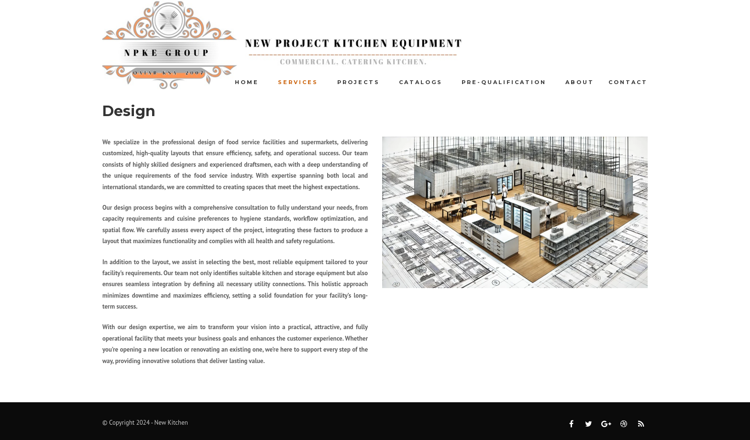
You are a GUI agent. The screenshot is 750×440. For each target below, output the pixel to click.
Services (298, 82)
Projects (358, 82)
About (579, 82)
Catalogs (420, 82)
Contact (628, 82)
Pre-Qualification (504, 82)
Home (247, 82)
